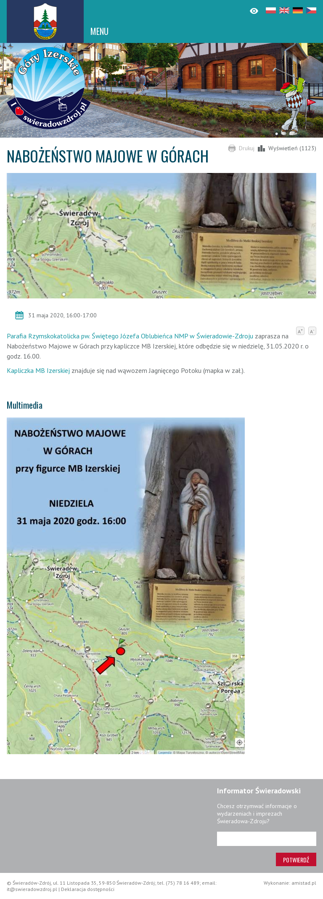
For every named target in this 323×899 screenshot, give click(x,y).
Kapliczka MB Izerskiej (39, 370)
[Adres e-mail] (266, 839)
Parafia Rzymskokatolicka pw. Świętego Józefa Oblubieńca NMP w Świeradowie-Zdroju (130, 336)
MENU (99, 31)
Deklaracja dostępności (87, 889)
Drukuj (246, 148)
